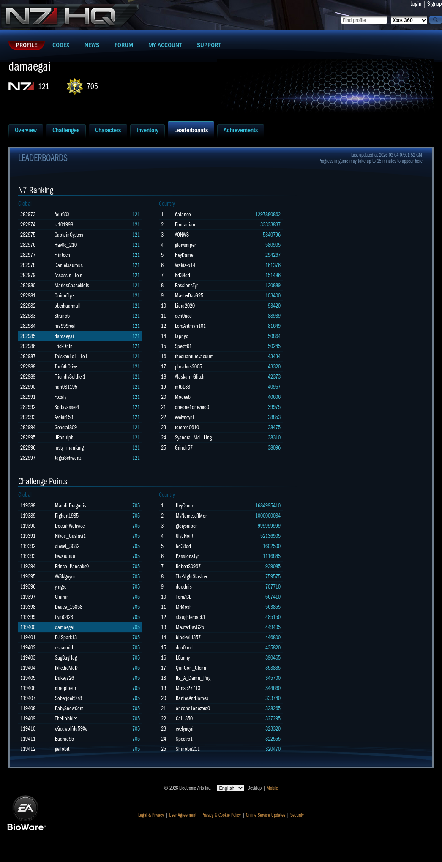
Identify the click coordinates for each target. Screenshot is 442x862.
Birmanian (185, 224)
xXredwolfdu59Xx (71, 728)
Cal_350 (184, 718)
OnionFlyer (65, 295)
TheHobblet (66, 718)
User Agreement (182, 815)
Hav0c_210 (66, 244)
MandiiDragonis (70, 505)
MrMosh (184, 607)
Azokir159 (64, 417)
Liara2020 (185, 305)
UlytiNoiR (184, 536)
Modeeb (183, 397)
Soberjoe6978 (68, 698)
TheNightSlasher (191, 576)
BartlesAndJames (192, 698)
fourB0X (62, 214)
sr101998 (64, 224)
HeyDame (184, 255)
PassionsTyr (186, 285)
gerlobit (62, 749)
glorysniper (185, 244)
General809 (66, 427)
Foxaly (60, 397)
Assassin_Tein (68, 275)
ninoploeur (65, 688)
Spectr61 (183, 346)
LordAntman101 (190, 326)
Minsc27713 (188, 688)
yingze (60, 586)
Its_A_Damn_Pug (193, 678)
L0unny (183, 657)
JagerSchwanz (68, 457)
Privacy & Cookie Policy (221, 815)
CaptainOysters (69, 234)
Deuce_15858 (68, 607)
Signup (434, 4)
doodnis (184, 586)
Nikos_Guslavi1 (70, 536)
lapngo (181, 336)
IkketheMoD (66, 667)
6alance (183, 214)
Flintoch (62, 255)
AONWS (182, 234)
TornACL (183, 596)
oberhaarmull (68, 305)
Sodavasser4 (67, 407)
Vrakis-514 (185, 265)
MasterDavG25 (189, 295)
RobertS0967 (188, 566)
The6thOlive (66, 366)
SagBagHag (66, 657)
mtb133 (182, 386)
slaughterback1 (190, 617)
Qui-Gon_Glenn (191, 667)
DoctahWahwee (70, 525)
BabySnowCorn (69, 708)
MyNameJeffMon (192, 515)
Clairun (62, 596)
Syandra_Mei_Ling (193, 437)
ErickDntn (64, 346)
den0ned (183, 315)
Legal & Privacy (151, 815)
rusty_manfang (69, 447)
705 (92, 86)
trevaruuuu (65, 556)
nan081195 (66, 386)
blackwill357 (188, 637)
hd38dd (182, 275)
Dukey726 (64, 678)
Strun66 (62, 315)
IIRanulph (64, 437)
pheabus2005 (188, 366)
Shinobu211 (188, 749)
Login (415, 4)
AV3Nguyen (65, 576)
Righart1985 (67, 515)
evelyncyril (184, 417)
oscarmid (64, 647)
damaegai (64, 336)
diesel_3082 (67, 546)
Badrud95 (64, 738)
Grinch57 (184, 447)
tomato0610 (187, 427)
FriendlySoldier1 (70, 376)
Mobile (272, 788)
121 (43, 86)
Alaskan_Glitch (190, 376)
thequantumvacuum (194, 356)
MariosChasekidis (72, 285)
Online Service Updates (265, 815)
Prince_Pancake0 (72, 566)
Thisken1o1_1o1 (71, 356)
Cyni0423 (64, 617)
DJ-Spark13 (66, 637)
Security (297, 815)
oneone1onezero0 (192, 407)
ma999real (65, 326)
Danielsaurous (69, 265)
